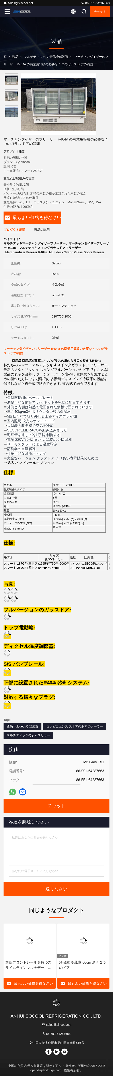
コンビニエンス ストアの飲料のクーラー (74, 726)
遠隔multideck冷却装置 (22, 726)
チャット (100, 11)
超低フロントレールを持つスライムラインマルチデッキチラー (28, 965)
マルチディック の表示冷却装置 (46, 56)
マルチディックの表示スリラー (28, 735)
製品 (15, 56)
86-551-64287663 (95, 3)
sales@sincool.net (18, 3)
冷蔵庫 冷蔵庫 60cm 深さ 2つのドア (82, 965)
